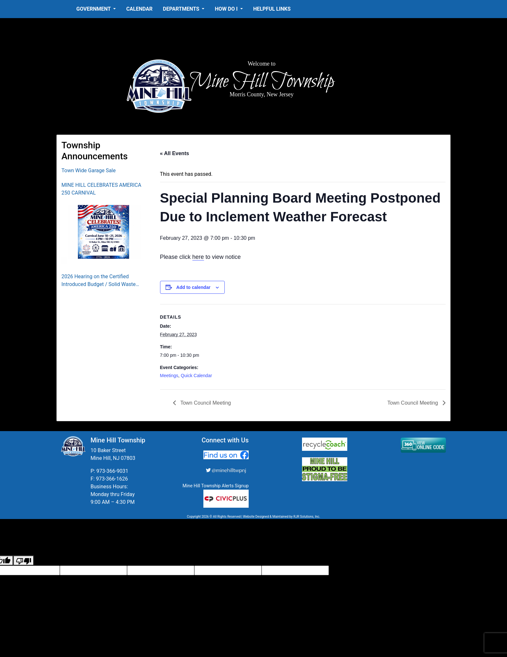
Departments (182, 9)
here (198, 257)
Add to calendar (193, 287)
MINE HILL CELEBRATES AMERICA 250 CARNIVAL (101, 189)
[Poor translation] (23, 561)
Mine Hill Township (261, 81)
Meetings (169, 375)
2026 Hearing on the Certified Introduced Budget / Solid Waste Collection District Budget (98, 280)
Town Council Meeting (205, 403)
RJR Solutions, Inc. (306, 516)
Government (94, 9)
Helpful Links (272, 9)
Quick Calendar (196, 375)
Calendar (139, 9)
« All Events (174, 153)
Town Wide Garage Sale (88, 170)
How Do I (227, 9)
